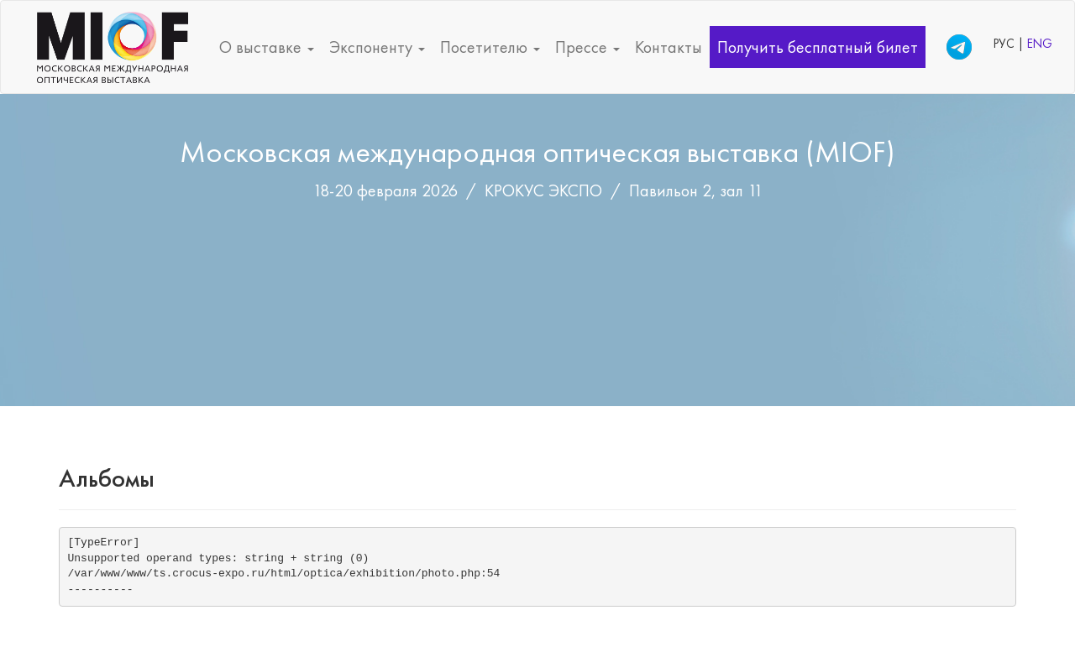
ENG (1039, 43)
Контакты (668, 47)
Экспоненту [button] (377, 47)
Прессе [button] (587, 47)
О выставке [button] (266, 47)
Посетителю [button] (490, 47)
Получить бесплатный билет (817, 47)
